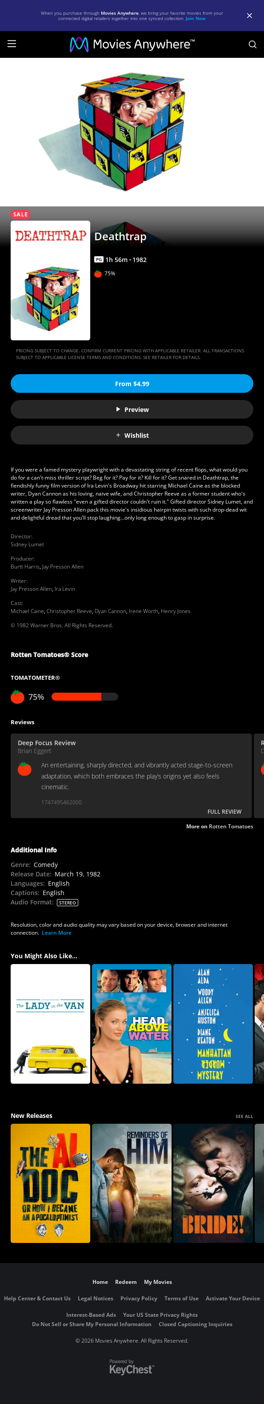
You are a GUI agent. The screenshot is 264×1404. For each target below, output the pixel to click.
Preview (132, 409)
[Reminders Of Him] (132, 1183)
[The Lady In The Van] (50, 1024)
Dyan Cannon (110, 611)
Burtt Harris (25, 566)
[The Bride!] (213, 1183)
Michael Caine (27, 611)
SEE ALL (244, 1116)
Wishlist (132, 435)
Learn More (57, 932)
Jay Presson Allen (63, 566)
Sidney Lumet (27, 544)
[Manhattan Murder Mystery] (213, 1024)
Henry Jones (176, 611)
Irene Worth (143, 611)
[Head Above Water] (132, 1024)
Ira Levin (65, 589)
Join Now (196, 18)
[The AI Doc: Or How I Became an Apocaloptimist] (50, 1183)
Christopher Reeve (69, 611)
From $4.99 (132, 383)
